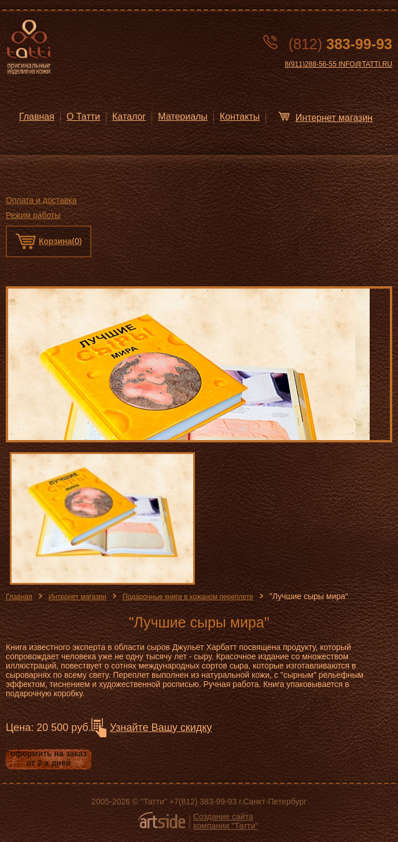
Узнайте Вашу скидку (161, 727)
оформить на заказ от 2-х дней (48, 758)
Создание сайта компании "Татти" (225, 821)
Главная (19, 597)
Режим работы (33, 215)
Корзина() (60, 241)
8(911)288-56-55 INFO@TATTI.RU (338, 64)
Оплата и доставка (41, 200)
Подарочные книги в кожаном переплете (188, 597)
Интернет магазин (77, 597)
